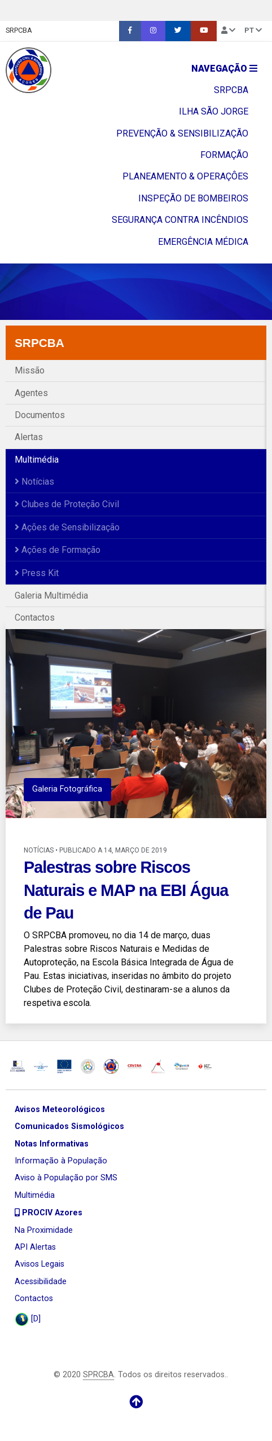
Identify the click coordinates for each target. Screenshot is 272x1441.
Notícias (34, 481)
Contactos (35, 617)
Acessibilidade (41, 1281)
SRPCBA (19, 30)
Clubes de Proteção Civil (67, 504)
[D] (28, 1319)
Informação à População (61, 1161)
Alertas (29, 437)
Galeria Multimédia (51, 595)
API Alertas (35, 1247)
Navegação (224, 68)
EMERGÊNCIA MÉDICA (203, 241)
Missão (30, 370)
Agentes (31, 393)
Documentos (40, 415)
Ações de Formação (57, 549)
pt (253, 30)
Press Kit (37, 573)
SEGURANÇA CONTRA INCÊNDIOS (180, 219)
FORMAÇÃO (224, 155)
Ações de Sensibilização (67, 527)
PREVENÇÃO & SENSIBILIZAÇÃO (182, 133)
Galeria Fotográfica (67, 789)
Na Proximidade (44, 1230)
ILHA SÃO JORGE (213, 111)
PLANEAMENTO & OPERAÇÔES (185, 176)
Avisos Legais (39, 1264)
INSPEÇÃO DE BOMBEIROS (193, 198)
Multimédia (37, 459)
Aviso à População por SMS (66, 1178)
